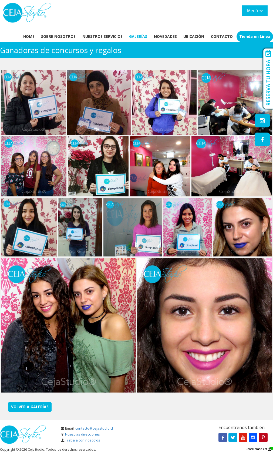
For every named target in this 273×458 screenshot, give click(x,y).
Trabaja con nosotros (82, 440)
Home (29, 36)
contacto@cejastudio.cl (94, 428)
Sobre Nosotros (58, 36)
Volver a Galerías (30, 406)
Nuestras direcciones (82, 434)
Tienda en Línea (254, 36)
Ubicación (193, 36)
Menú (252, 10)
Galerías (138, 36)
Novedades (165, 36)
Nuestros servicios (102, 36)
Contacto (222, 36)
